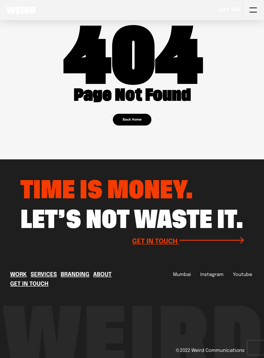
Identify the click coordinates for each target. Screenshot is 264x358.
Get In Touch (29, 284)
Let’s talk (229, 10)
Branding (75, 275)
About (102, 275)
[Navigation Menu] (253, 10)
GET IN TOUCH (188, 241)
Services (44, 275)
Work (18, 275)
